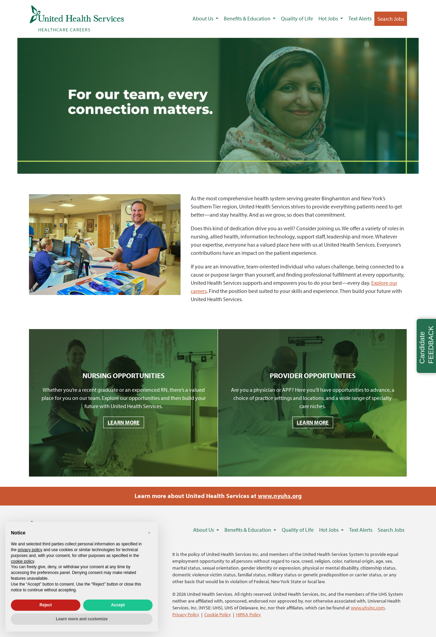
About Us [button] (203, 18)
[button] (149, 532)
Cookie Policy (217, 614)
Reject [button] (46, 605)
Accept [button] (118, 605)
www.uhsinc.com (368, 607)
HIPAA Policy (248, 614)
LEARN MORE (124, 422)
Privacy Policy (185, 614)
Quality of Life (297, 18)
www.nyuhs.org (280, 496)
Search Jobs (390, 18)
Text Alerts (360, 18)
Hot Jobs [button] (328, 18)
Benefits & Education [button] (247, 18)
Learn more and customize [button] (82, 619)
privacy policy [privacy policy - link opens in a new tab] (30, 549)
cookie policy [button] (22, 561)
